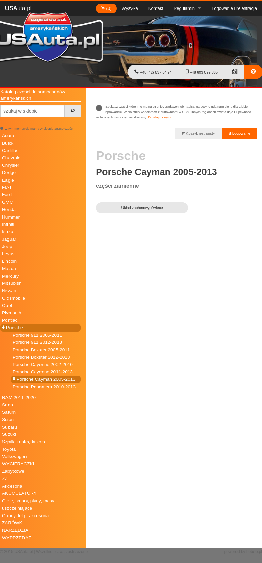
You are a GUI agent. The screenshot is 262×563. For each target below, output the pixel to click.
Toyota (9, 449)
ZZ (5, 478)
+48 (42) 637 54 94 (152, 71)
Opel (7, 305)
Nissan (9, 290)
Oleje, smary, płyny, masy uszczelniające (28, 504)
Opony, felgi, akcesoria (25, 515)
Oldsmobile (13, 298)
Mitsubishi (12, 283)
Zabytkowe (13, 471)
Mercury (10, 276)
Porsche (12, 327)
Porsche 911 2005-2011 (37, 335)
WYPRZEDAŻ (16, 537)
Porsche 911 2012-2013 (37, 342)
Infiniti (8, 224)
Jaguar (9, 239)
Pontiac (9, 320)
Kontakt (155, 8)
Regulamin (184, 8)
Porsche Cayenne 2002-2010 (43, 364)
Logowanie (239, 133)
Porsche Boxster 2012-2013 (41, 357)
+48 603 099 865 (202, 71)
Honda (9, 209)
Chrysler (10, 165)
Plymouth (11, 312)
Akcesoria (12, 486)
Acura (8, 135)
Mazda (9, 268)
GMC (7, 202)
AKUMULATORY (19, 493)
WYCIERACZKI (18, 463)
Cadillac (10, 150)
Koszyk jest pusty (198, 133)
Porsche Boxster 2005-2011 (41, 349)
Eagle (8, 180)
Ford (7, 194)
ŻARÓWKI (12, 522)
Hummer (11, 217)
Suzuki (9, 434)
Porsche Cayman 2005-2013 (44, 379)
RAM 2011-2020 (19, 397)
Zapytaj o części (159, 117)
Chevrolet (12, 158)
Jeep (7, 246)
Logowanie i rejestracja (234, 8)
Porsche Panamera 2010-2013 (44, 386)
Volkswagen (14, 456)
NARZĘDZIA (15, 530)
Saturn (9, 412)
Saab (7, 404)
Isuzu (7, 231)
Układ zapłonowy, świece (142, 208)
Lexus (8, 253)
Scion (8, 419)
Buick (7, 143)
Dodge (9, 172)
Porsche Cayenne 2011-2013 (43, 371)
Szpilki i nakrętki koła (23, 441)
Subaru (9, 427)
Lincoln (9, 261)
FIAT (7, 187)
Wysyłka (130, 8)
